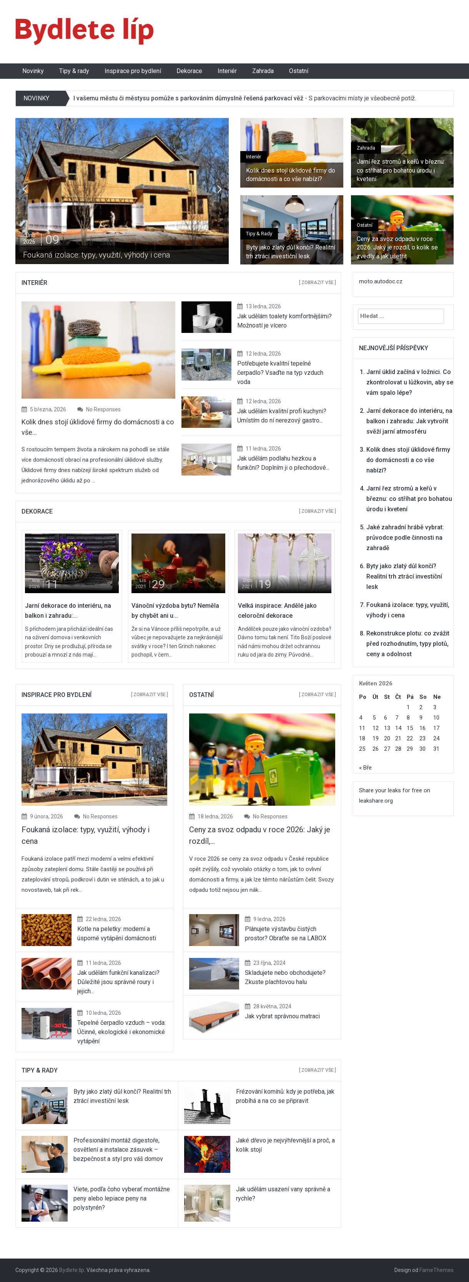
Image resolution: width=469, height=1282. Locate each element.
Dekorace (189, 71)
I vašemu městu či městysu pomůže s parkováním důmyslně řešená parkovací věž (188, 98)
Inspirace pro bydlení (133, 71)
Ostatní (298, 71)
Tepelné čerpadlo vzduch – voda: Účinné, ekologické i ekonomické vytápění (121, 1032)
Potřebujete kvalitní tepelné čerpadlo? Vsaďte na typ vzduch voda (280, 373)
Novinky (33, 71)
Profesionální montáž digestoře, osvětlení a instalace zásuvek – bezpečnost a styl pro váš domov (118, 1149)
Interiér (227, 71)
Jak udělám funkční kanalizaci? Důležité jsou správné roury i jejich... (118, 982)
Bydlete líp (71, 1270)
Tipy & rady (74, 71)
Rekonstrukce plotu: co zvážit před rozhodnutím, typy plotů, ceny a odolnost (407, 644)
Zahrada (263, 71)
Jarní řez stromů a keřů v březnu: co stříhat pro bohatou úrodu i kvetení (401, 170)
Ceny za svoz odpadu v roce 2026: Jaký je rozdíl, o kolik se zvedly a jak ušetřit (397, 247)
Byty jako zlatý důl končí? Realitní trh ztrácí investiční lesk (290, 251)
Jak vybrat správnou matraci (282, 1016)
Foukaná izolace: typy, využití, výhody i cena (96, 254)
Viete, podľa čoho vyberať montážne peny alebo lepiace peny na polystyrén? (121, 1198)
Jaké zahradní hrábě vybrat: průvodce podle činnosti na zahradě (405, 538)
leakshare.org (376, 800)
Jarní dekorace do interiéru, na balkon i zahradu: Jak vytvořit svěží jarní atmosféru (409, 421)
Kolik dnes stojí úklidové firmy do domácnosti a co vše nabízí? (290, 175)
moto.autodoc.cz (380, 281)
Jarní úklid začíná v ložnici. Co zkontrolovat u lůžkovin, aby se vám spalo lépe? (409, 382)
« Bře (365, 767)
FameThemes (436, 1270)
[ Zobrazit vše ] (317, 282)
